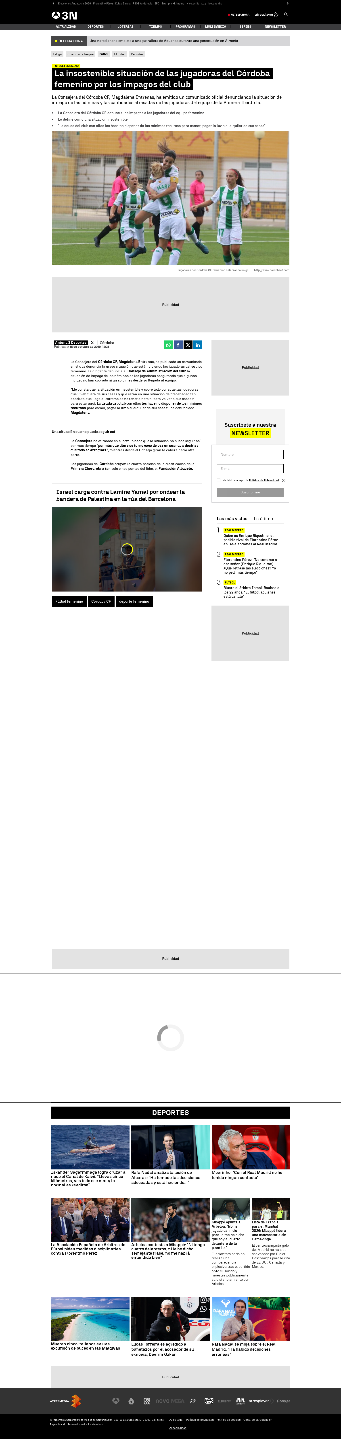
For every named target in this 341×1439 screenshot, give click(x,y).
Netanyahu (215, 3)
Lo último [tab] (263, 518)
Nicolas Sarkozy (196, 3)
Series (245, 27)
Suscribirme (250, 492)
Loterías (126, 27)
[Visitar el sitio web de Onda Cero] (209, 1401)
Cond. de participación (257, 1419)
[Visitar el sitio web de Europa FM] (224, 1401)
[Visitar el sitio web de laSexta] (131, 1401)
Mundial (119, 54)
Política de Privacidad (264, 480)
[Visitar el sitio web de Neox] (147, 1401)
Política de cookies (228, 1419)
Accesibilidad (177, 1428)
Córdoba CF (101, 601)
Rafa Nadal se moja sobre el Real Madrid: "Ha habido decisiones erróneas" (244, 1349)
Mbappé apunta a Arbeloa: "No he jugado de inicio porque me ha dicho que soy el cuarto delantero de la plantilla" (228, 1235)
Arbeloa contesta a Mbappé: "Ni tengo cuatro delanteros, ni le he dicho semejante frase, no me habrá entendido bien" (168, 1251)
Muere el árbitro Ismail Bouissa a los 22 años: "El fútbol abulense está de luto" (251, 592)
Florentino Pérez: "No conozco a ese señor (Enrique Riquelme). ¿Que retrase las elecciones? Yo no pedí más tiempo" (250, 566)
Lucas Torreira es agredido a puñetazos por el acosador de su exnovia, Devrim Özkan (162, 1349)
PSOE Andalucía (143, 3)
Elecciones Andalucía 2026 (74, 3)
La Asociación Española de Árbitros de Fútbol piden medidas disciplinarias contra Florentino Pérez (88, 1249)
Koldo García (123, 3)
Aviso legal (176, 1419)
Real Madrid (234, 530)
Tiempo (155, 27)
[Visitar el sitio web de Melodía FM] (240, 1401)
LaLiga (57, 54)
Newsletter (275, 27)
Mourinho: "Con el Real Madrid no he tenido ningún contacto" (247, 1175)
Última (240, 14)
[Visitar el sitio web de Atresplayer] (261, 1401)
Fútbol (230, 582)
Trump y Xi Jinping (173, 3)
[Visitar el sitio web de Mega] (178, 1401)
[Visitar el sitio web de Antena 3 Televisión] (116, 1401)
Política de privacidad (200, 1419)
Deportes (96, 27)
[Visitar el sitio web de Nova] (162, 1401)
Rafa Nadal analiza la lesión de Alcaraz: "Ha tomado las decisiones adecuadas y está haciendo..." (165, 1177)
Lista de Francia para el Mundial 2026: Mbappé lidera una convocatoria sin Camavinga (269, 1230)
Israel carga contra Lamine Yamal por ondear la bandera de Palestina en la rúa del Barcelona (120, 495)
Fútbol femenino (69, 601)
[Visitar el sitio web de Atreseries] (193, 1401)
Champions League (80, 54)
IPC (157, 3)
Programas (185, 27)
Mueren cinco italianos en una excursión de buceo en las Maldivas (85, 1346)
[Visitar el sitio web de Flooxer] (283, 1401)
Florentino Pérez (103, 3)
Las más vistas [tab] (232, 518)
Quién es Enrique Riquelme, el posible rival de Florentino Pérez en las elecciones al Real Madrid (251, 540)
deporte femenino (134, 601)
